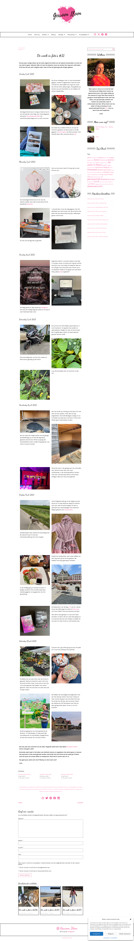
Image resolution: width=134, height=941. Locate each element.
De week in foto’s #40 (67, 774)
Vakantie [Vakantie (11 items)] (111, 184)
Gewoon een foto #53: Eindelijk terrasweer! (97, 236)
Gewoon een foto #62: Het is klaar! (95, 198)
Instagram (44, 307)
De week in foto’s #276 (28, 910)
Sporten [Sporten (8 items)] (106, 181)
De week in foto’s (21, 48)
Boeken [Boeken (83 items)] (97, 160)
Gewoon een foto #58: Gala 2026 (95, 215)
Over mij (37, 34)
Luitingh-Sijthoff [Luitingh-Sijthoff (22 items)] (104, 174)
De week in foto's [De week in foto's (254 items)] (99, 163)
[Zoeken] (113, 49)
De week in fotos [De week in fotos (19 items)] (106, 165)
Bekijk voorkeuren (124, 934)
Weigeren (110, 934)
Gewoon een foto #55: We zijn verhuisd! (97, 228)
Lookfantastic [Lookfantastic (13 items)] (94, 174)
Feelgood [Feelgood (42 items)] (106, 167)
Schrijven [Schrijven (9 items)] (102, 181)
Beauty (53, 34)
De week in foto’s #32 (45, 774)
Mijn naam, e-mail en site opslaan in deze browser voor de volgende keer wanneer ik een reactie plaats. (49, 863)
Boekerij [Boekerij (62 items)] (111, 160)
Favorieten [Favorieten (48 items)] (99, 167)
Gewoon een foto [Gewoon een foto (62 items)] (104, 170)
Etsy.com (30, 204)
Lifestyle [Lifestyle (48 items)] (106, 172)
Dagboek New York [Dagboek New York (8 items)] (104, 162)
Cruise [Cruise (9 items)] (93, 162)
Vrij (70, 607)
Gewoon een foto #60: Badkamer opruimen (97, 207)
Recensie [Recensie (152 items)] (105, 179)
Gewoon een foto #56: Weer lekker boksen (97, 224)
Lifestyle (61, 34)
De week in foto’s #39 (24, 774)
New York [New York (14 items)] (93, 177)
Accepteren (96, 934)
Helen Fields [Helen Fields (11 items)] (96, 172)
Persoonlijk (72, 34)
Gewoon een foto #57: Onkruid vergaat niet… (98, 219)
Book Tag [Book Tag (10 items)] (89, 162)
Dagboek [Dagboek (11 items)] (97, 162)
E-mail (21, 847)
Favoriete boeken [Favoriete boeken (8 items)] (91, 167)
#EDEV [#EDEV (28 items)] (89, 157)
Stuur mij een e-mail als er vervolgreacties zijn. (35, 867)
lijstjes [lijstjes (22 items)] (112, 172)
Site (19, 854)
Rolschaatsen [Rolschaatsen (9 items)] (90, 181)
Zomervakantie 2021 (33, 116)
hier (75, 134)
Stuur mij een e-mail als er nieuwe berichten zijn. (35, 871)
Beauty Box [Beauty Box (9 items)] (106, 157)
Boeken (45, 34)
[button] (130, 919)
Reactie (21, 818)
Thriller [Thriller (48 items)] (92, 184)
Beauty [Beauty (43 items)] (101, 157)
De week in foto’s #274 (72, 910)
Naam (20, 840)
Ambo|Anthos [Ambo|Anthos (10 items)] (95, 157)
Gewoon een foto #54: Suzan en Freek (96, 232)
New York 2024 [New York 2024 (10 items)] (99, 177)
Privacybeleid (114, 937)
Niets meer (75, 609)
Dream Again (62, 132)
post (60, 272)
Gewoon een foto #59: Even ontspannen (97, 211)
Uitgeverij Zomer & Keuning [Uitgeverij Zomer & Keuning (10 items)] (101, 184)
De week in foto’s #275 (50, 910)
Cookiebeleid (106, 937)
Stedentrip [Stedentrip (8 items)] (110, 181)
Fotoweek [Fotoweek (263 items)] (92, 169)
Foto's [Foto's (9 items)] (111, 167)
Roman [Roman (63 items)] (97, 182)
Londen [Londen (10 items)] (89, 174)
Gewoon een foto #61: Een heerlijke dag (96, 203)
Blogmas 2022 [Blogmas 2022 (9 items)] (90, 160)
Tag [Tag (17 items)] (88, 184)
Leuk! (97, 137)
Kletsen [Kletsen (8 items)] (101, 172)
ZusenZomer (68, 510)
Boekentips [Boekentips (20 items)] (104, 160)
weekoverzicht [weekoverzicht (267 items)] (95, 186)
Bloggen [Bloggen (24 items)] (111, 157)
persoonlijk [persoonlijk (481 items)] (93, 179)
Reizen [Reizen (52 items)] (112, 179)
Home (30, 34)
